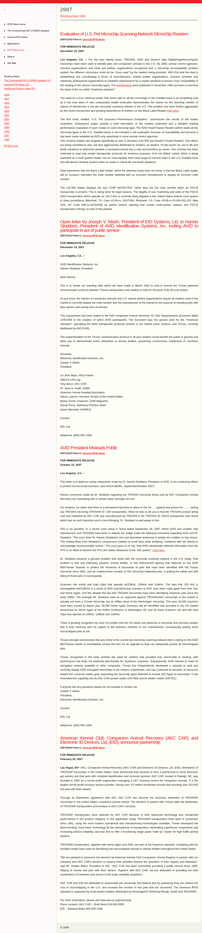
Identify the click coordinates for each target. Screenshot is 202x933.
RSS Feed (12, 146)
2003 (6, 111)
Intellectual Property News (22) (19, 88)
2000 (6, 123)
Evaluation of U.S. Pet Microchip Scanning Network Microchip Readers (124, 34)
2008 (6, 94)
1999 (6, 127)
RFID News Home (16, 24)
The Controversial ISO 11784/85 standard (28, 30)
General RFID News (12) (16, 84)
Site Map (11, 63)
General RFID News (17, 37)
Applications (13, 43)
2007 (6, 98)
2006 (6, 103)
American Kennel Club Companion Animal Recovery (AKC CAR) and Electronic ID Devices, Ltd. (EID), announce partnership (129, 740)
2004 (6, 107)
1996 (6, 139)
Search (10, 56)
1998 (6, 131)
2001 (6, 119)
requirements (124, 85)
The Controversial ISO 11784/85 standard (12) (27, 80)
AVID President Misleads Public (88, 447)
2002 (6, 115)
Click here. (173, 110)
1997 (6, 135)
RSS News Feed (15, 50)
